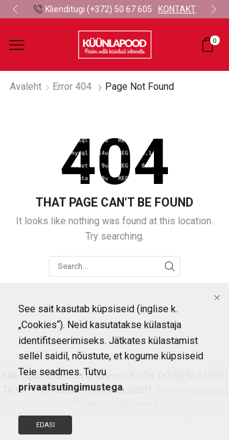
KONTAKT (177, 9)
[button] (15, 9)
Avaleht (26, 86)
